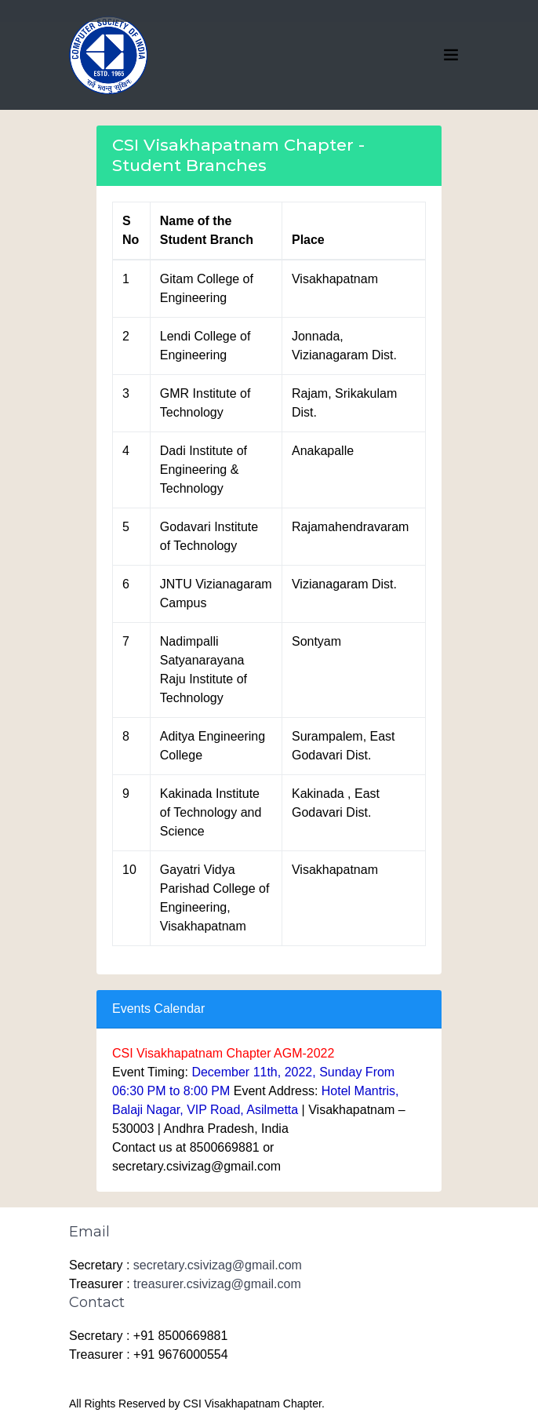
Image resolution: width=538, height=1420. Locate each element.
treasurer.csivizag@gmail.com (217, 1284)
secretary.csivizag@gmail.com (217, 1265)
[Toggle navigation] (451, 54)
